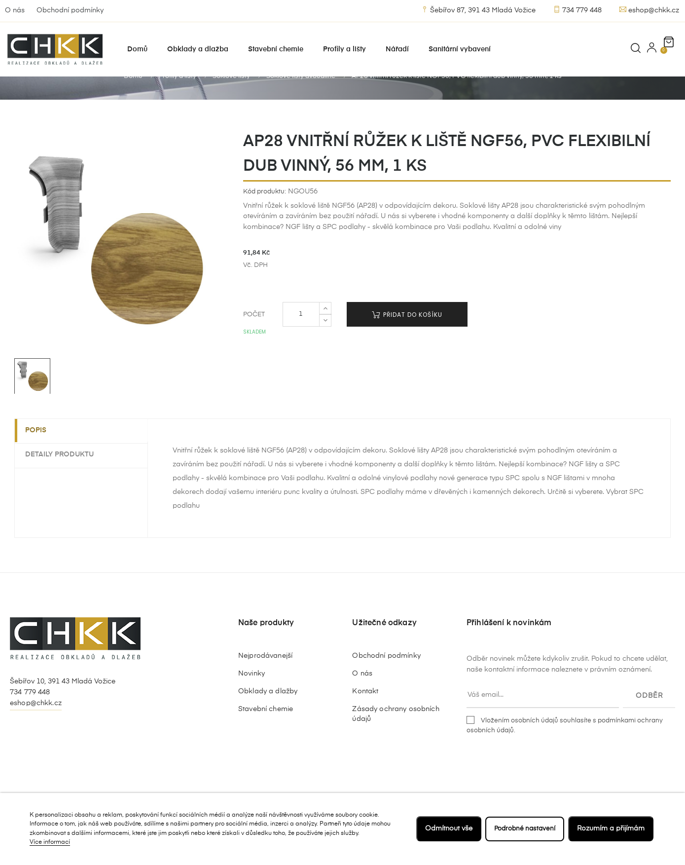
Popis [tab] (40, 452)
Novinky (251, 695)
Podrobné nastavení (522, 828)
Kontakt (365, 713)
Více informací (50, 842)
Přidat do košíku (407, 336)
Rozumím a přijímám (611, 828)
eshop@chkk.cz (649, 10)
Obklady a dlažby (267, 713)
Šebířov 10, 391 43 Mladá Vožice (62, 703)
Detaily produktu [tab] (64, 476)
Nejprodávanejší (265, 677)
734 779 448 (577, 10)
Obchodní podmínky (70, 10)
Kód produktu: (264, 213)
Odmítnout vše (445, 828)
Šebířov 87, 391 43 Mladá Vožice (478, 10)
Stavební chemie (265, 730)
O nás (15, 10)
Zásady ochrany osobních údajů (395, 735)
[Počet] (301, 336)
